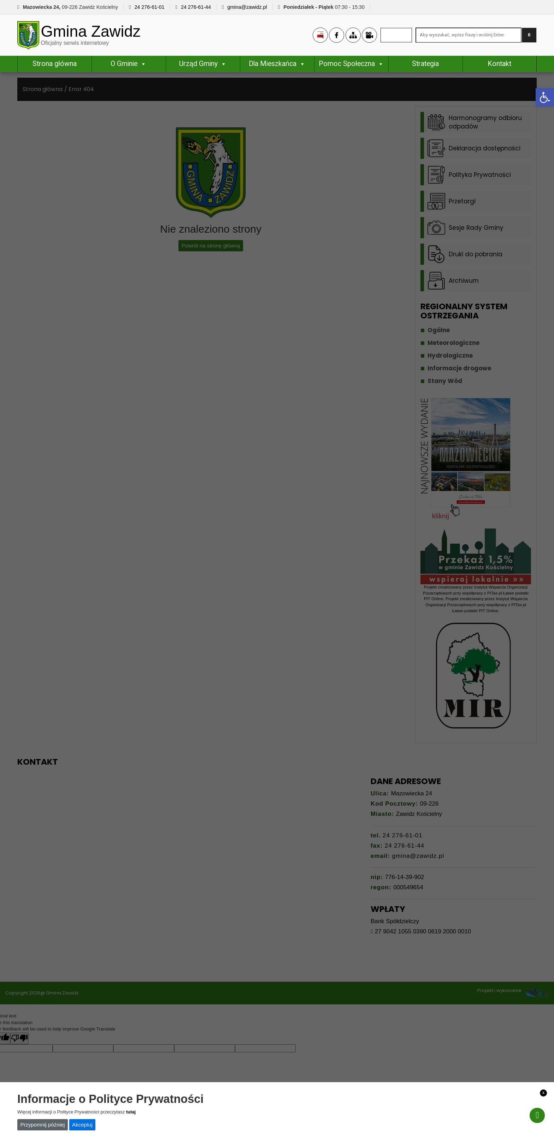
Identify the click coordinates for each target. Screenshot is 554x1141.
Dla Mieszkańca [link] (277, 65)
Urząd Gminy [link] (203, 65)
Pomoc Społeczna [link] (351, 65)
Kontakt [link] (499, 65)
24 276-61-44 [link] (196, 7)
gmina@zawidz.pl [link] (247, 7)
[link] (545, 97)
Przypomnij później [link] (42, 1125)
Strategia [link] (425, 65)
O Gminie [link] (129, 65)
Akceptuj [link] (82, 1125)
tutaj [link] (131, 1112)
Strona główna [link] (54, 65)
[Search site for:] (468, 35)
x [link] (543, 1092)
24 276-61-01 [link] (149, 7)
